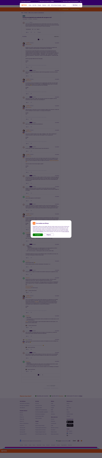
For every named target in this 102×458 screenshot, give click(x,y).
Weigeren (49, 234)
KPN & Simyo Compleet (56, 5)
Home (30, 5)
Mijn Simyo (75, 5)
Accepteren (37, 234)
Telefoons (44, 5)
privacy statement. (65, 231)
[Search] (80, 5)
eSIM (49, 5)
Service (64, 5)
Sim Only (34, 5)
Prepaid (39, 5)
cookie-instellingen (39, 231)
